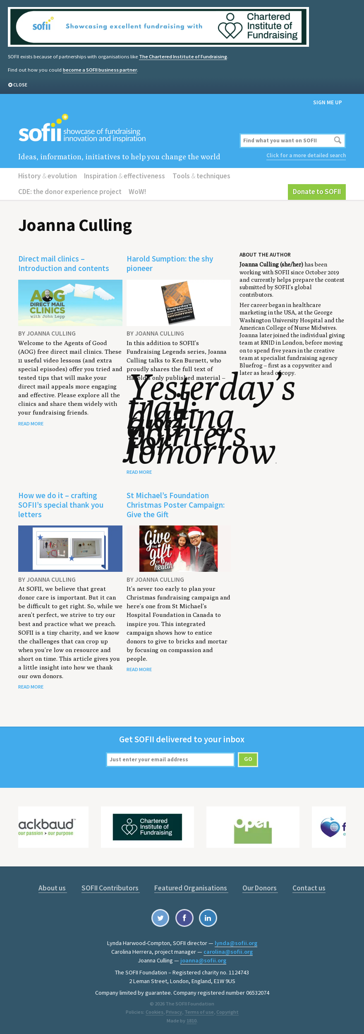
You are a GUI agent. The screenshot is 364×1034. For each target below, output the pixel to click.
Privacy (174, 1011)
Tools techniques (201, 175)
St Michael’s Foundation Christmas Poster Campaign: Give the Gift (176, 504)
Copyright (227, 1011)
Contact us (309, 887)
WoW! (137, 191)
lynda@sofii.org (236, 942)
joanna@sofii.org (203, 960)
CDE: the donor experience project (70, 191)
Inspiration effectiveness (124, 175)
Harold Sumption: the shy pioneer (170, 263)
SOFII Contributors (110, 887)
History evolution (47, 175)
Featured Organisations (191, 887)
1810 (191, 1020)
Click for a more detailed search (306, 155)
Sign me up (327, 102)
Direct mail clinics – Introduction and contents (63, 263)
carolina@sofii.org (228, 951)
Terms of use (198, 1011)
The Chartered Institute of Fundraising (183, 56)
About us (52, 887)
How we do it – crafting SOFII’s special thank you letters (60, 504)
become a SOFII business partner (100, 69)
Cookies (154, 1011)
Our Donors (260, 887)
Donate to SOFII (317, 191)
